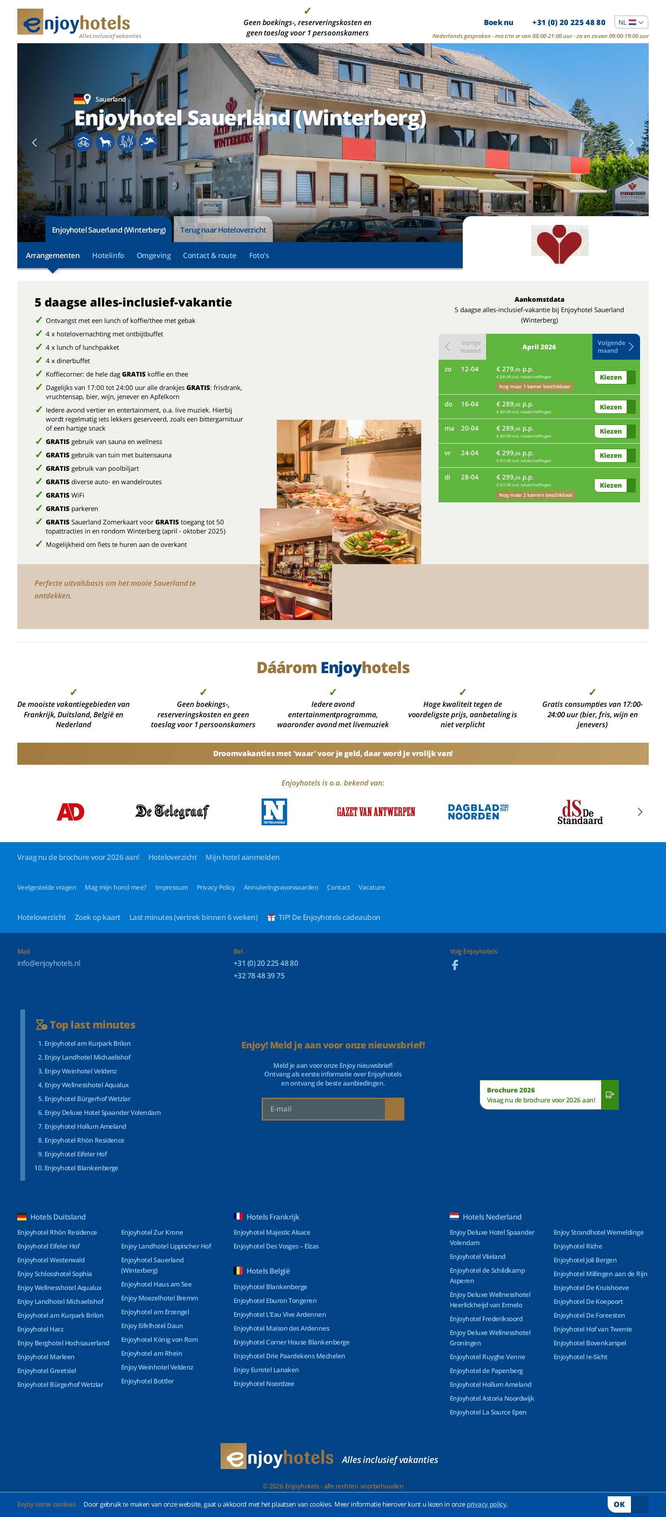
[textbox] (631, 22)
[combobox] (631, 22)
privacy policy (486, 1504)
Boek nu (544, 22)
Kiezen (611, 377)
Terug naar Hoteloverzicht (223, 230)
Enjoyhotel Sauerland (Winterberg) (108, 230)
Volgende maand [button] (616, 346)
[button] (34, 143)
